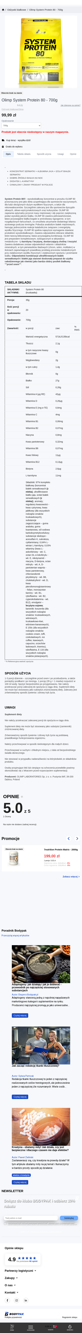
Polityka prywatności (13, 1317)
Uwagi (61, 154)
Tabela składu (24, 154)
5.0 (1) (20, 105)
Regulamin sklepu (69, 1317)
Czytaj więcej (20, 1015)
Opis (8, 154)
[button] (50, 1326)
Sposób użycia (44, 154)
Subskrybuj (69, 1218)
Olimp (21, 109)
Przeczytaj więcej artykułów (15, 935)
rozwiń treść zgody (15, 1227)
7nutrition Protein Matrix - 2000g (61, 849)
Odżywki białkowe (10, 109)
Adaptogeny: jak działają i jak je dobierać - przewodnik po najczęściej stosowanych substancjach (37, 987)
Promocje (11, 838)
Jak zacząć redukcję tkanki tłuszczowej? (35, 1065)
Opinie (73, 154)
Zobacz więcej (70, 876)
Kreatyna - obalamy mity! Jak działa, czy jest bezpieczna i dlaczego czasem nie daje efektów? (40, 1148)
